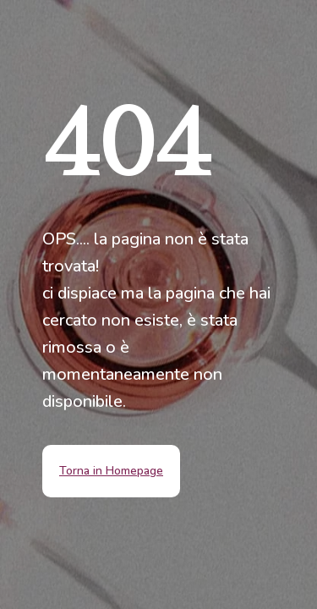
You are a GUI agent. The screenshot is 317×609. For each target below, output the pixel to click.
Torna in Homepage (111, 471)
